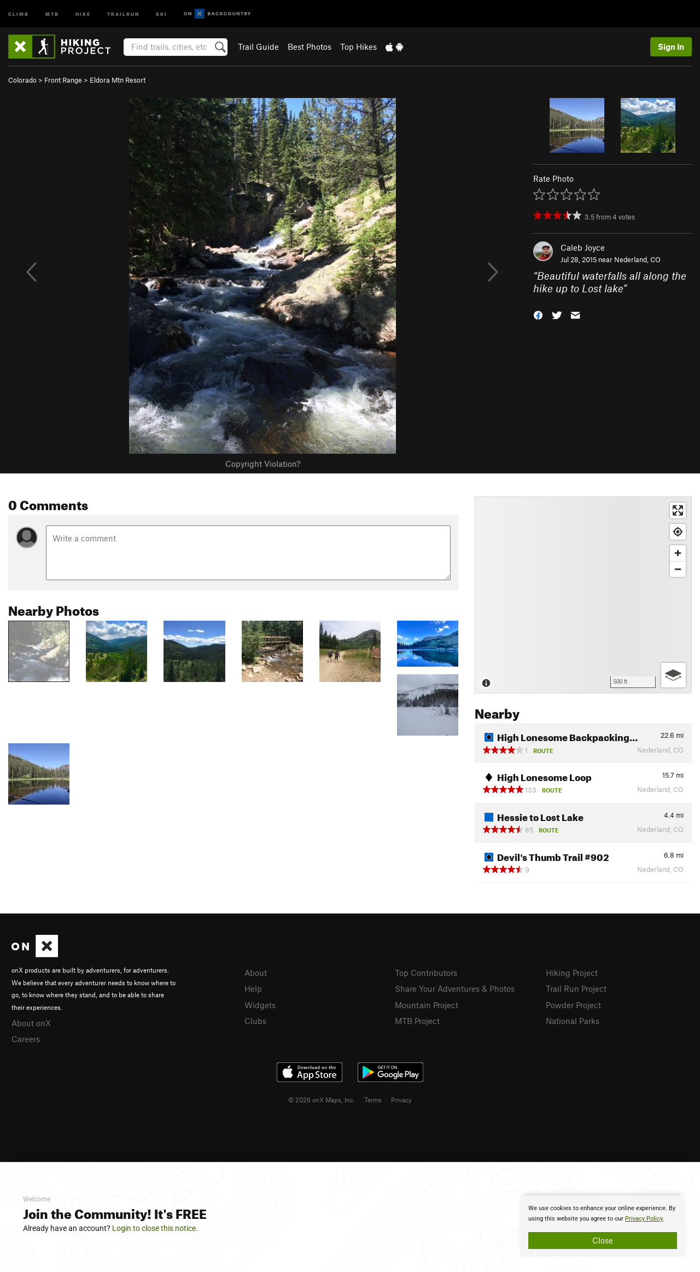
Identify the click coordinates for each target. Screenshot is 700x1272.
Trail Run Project (576, 988)
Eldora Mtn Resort (117, 80)
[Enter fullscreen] (678, 510)
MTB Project (417, 1021)
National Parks (572, 1021)
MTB (52, 13)
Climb (18, 13)
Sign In (671, 46)
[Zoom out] (678, 569)
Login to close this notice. (155, 1228)
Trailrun (123, 13)
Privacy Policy (644, 1218)
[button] (538, 314)
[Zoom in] (678, 553)
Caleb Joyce (583, 247)
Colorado (22, 80)
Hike (83, 13)
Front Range (63, 80)
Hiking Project (572, 973)
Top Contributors (426, 973)
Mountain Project (426, 1005)
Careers (25, 1039)
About (255, 973)
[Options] (673, 675)
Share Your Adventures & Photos (455, 988)
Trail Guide (258, 46)
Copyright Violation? (262, 464)
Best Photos (309, 46)
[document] (602, 1226)
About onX (31, 1023)
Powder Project (573, 1005)
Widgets (260, 1005)
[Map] (583, 595)
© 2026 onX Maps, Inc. (321, 1099)
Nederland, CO (637, 259)
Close (602, 1240)
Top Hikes (358, 46)
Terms (373, 1099)
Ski (161, 13)
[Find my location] (678, 532)
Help (253, 988)
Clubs (255, 1021)
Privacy (401, 1099)
